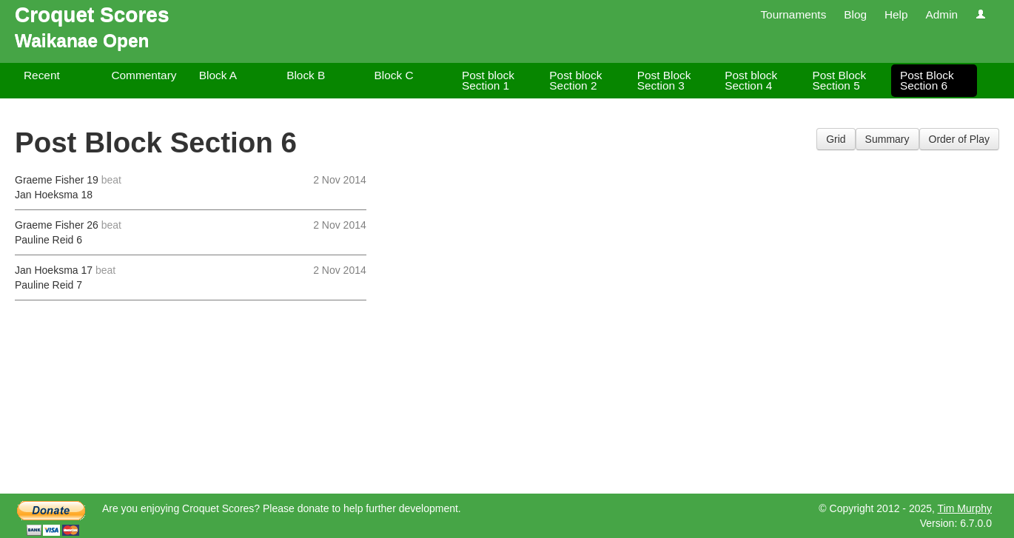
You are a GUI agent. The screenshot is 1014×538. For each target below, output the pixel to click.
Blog (855, 14)
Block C (394, 75)
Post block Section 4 (751, 80)
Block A (218, 75)
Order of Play (959, 139)
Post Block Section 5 (840, 80)
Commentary (143, 75)
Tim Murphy (965, 508)
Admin (941, 14)
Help (896, 14)
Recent (42, 75)
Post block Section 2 (575, 80)
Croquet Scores (92, 14)
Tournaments (793, 14)
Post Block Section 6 (927, 80)
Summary (887, 139)
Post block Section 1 (488, 80)
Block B (305, 75)
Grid (835, 139)
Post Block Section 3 (664, 80)
